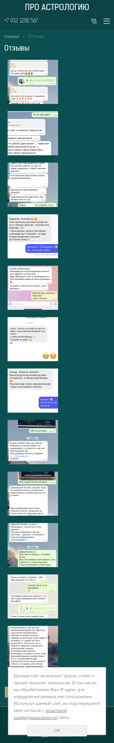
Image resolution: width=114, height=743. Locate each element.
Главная (11, 36)
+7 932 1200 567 (21, 21)
